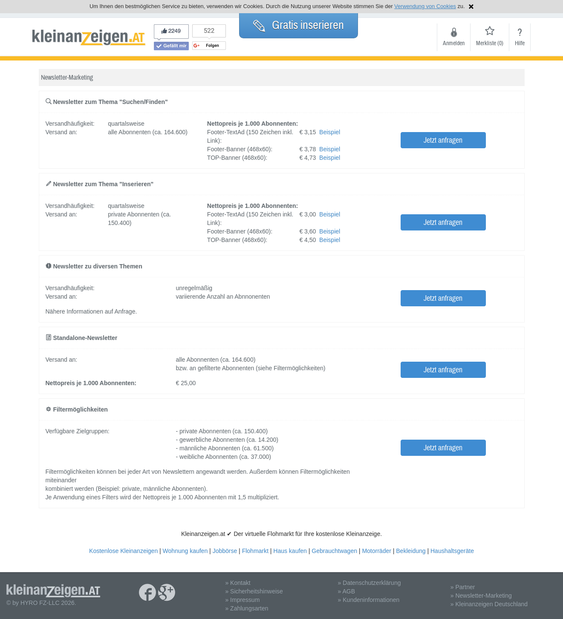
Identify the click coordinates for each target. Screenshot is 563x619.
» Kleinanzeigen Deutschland (489, 604)
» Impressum (242, 599)
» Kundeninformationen (369, 599)
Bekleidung (410, 550)
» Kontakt (237, 582)
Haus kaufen (290, 550)
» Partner (462, 587)
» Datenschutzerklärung (369, 582)
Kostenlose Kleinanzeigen (123, 550)
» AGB (346, 591)
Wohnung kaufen (185, 550)
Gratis (298, 25)
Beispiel (329, 132)
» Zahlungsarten (246, 608)
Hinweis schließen (471, 6)
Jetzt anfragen (443, 140)
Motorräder (376, 550)
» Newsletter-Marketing (481, 595)
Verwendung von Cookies (425, 6)
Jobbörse (225, 550)
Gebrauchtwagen (334, 550)
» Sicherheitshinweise (254, 591)
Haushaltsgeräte (452, 550)
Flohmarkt (255, 550)
